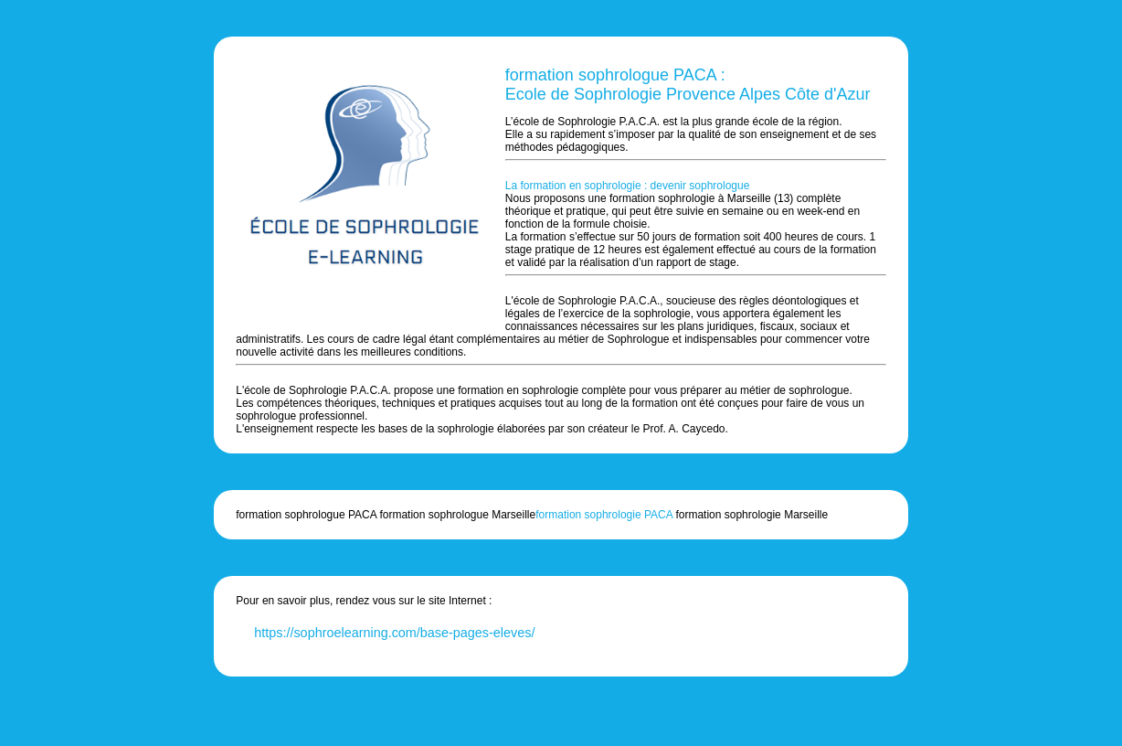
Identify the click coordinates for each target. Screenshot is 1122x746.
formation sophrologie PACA (603, 514)
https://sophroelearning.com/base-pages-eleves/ (394, 632)
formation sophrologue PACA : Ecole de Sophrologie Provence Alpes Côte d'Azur (688, 84)
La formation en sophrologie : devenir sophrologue (627, 185)
